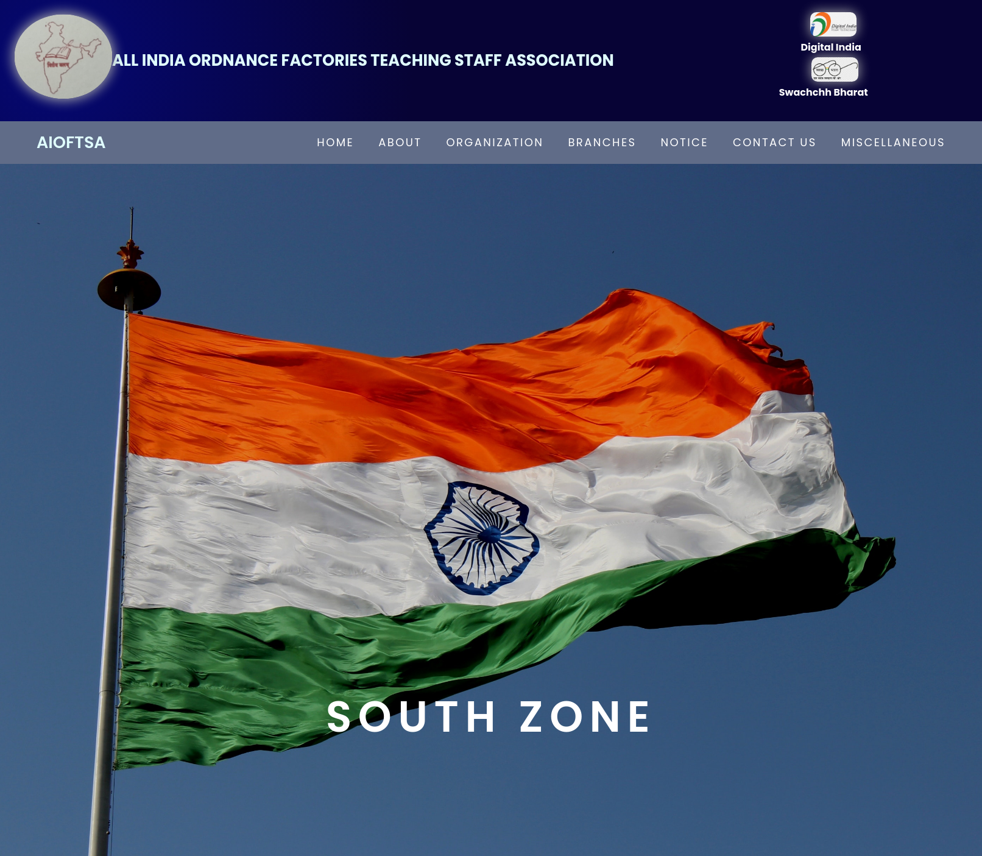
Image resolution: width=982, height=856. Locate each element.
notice (685, 142)
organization (494, 142)
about (400, 142)
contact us (775, 142)
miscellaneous (893, 142)
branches (602, 142)
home (335, 142)
